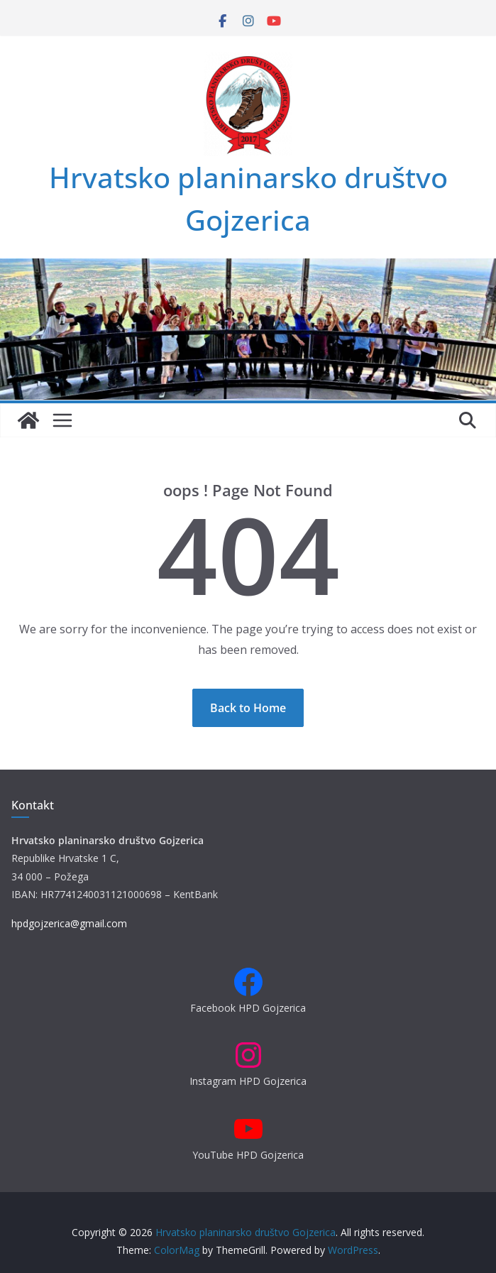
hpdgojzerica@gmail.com (69, 923)
